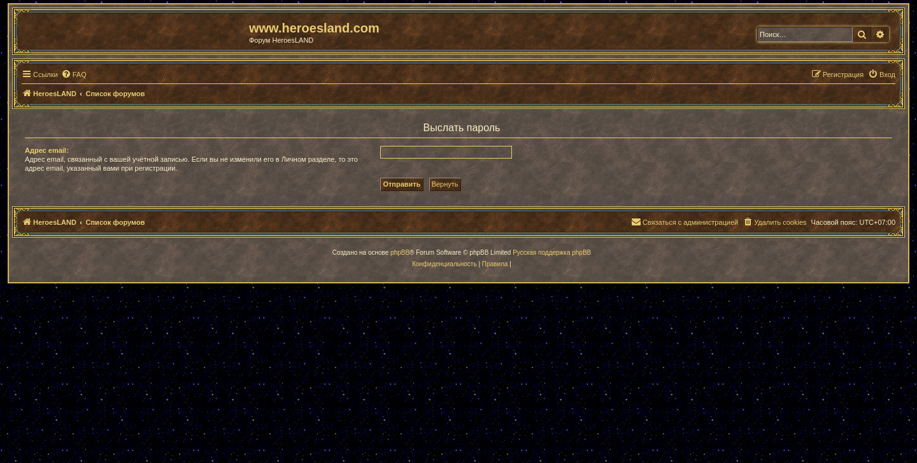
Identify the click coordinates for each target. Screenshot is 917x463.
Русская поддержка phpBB (552, 252)
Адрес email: (47, 150)
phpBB (399, 252)
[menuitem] (74, 74)
